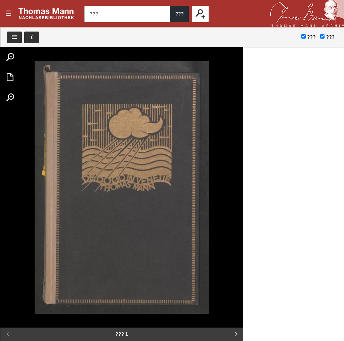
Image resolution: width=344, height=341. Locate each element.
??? (46, 13)
